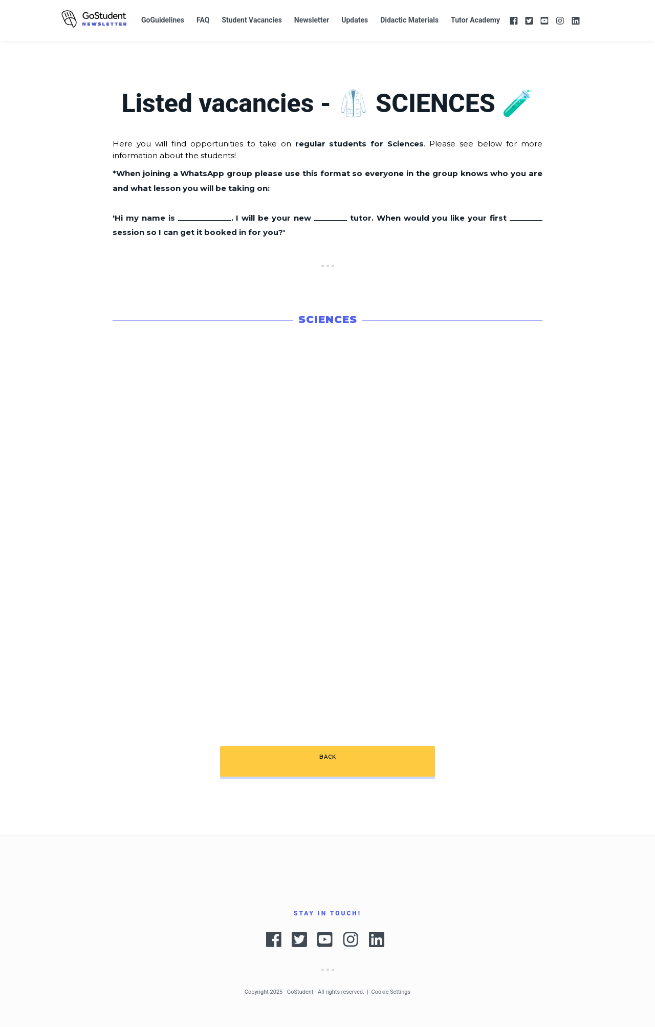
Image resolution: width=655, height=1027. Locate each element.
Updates (354, 20)
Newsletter (311, 20)
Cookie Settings (390, 992)
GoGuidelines (162, 20)
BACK (327, 757)
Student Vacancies (251, 20)
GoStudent (300, 992)
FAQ (202, 20)
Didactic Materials (409, 20)
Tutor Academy (475, 20)
